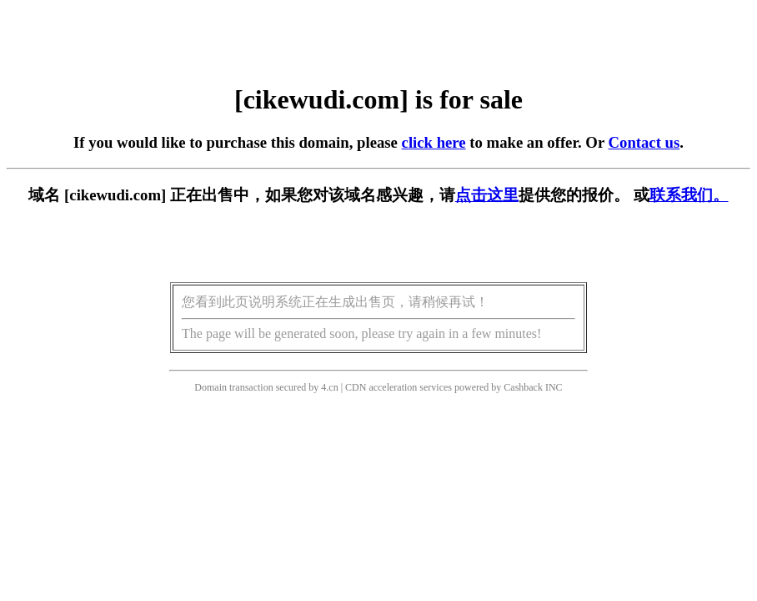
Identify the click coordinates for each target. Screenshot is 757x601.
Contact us (644, 142)
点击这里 (487, 195)
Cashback (523, 387)
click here (434, 142)
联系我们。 (689, 195)
